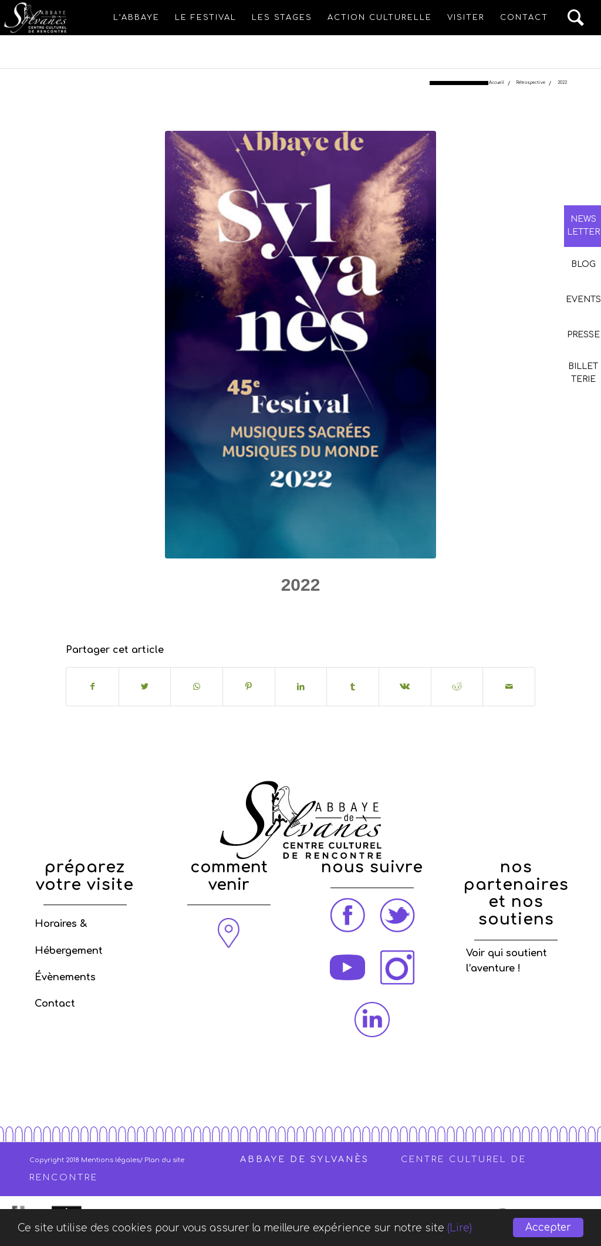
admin (394, 612)
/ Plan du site (162, 1160)
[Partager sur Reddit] (457, 687)
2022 (300, 584)
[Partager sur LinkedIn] (301, 687)
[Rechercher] (576, 18)
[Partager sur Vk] (405, 687)
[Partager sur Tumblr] (353, 687)
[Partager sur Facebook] (92, 687)
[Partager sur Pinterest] (249, 687)
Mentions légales (110, 1160)
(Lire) (459, 1228)
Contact (55, 1003)
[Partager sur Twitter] (145, 687)
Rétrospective (322, 612)
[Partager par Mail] (509, 687)
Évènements (65, 977)
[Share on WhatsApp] (196, 687)
